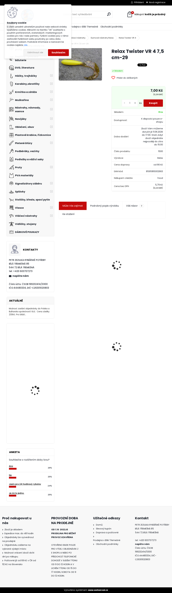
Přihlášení (139, 2)
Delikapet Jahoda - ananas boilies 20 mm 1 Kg (38, 409)
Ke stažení (68, 214)
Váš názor (135, 206)
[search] (109, 14)
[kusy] (128, 103)
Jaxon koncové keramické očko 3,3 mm (83, 241)
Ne (10, 475)
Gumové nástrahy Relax (102, 37)
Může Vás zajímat (72, 205)
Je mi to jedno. (16, 493)
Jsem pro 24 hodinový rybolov (25, 484)
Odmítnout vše (35, 52)
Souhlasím (58, 52)
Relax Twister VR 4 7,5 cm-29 (77, 350)
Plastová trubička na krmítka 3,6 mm (137, 239)
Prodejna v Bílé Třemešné (84, 26)
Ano (11, 466)
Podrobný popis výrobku (104, 205)
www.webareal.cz (98, 590)
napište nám (21, 276)
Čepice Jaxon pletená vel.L (37, 339)
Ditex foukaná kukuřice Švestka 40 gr (38, 364)
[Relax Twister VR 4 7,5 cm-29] (80, 64)
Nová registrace (157, 2)
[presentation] (60, 258)
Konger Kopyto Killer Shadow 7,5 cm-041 (138, 346)
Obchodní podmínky (111, 26)
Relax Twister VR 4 (127, 37)
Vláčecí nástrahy (77, 37)
